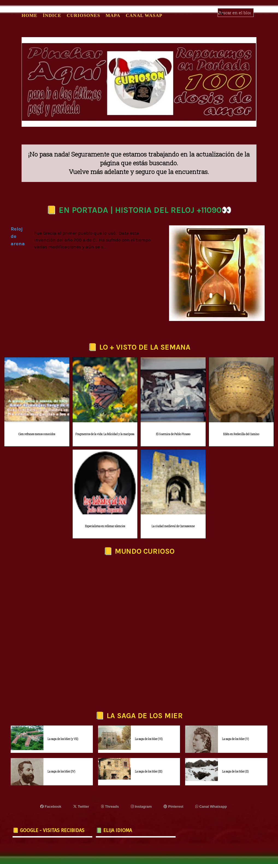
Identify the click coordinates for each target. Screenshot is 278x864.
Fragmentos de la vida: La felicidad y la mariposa (104, 434)
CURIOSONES (83, 15)
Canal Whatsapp (211, 806)
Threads (110, 806)
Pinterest (173, 806)
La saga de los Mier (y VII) (63, 739)
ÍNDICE (52, 15)
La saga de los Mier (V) (235, 739)
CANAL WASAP (144, 15)
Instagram (141, 806)
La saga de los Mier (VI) (148, 739)
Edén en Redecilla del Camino (241, 434)
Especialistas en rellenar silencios (105, 526)
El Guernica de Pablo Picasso (173, 434)
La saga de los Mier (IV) (61, 771)
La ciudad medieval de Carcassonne (173, 526)
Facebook (50, 806)
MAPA (113, 15)
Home (29, 15)
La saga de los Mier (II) (235, 771)
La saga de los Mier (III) (148, 771)
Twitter (81, 806)
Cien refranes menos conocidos (36, 434)
